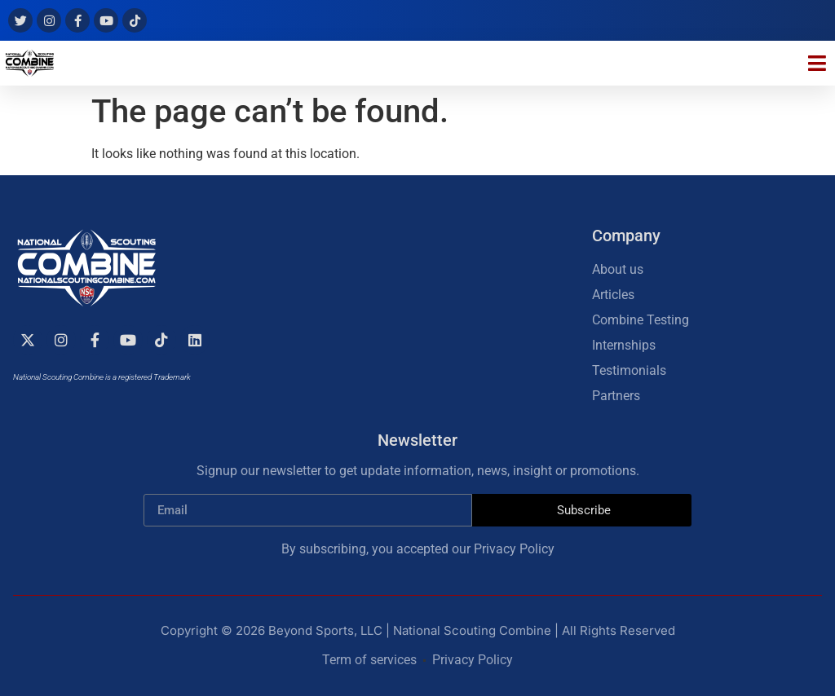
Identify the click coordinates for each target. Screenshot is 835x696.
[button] (817, 63)
